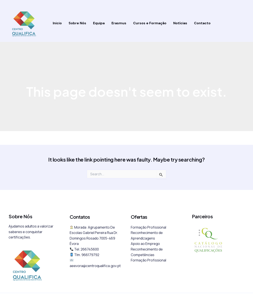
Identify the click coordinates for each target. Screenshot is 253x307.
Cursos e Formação (149, 23)
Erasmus (118, 23)
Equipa (99, 23)
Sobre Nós (77, 23)
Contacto (202, 23)
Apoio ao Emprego (145, 243)
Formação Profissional (148, 227)
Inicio (57, 23)
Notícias (180, 23)
